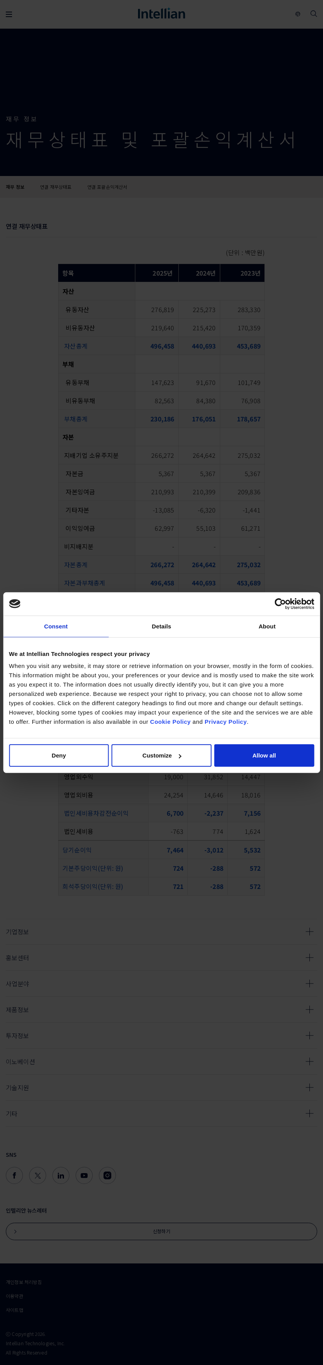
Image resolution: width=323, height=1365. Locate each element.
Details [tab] (161, 626)
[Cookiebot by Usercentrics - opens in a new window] (280, 603)
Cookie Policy (170, 721)
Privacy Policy (226, 721)
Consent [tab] (56, 626)
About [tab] (267, 626)
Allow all (264, 755)
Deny (59, 755)
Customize (161, 755)
